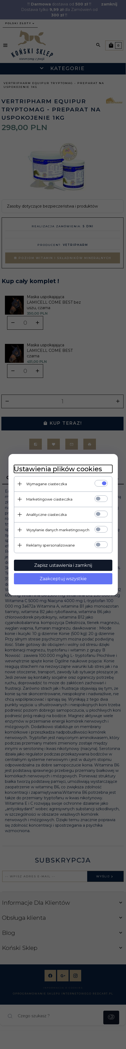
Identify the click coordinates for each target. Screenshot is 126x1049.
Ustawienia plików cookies (58, 469)
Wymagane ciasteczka (46, 484)
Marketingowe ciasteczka (49, 499)
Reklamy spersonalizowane (50, 545)
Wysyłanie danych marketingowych (57, 530)
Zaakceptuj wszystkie (63, 578)
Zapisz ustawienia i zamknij (63, 565)
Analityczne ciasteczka (46, 514)
